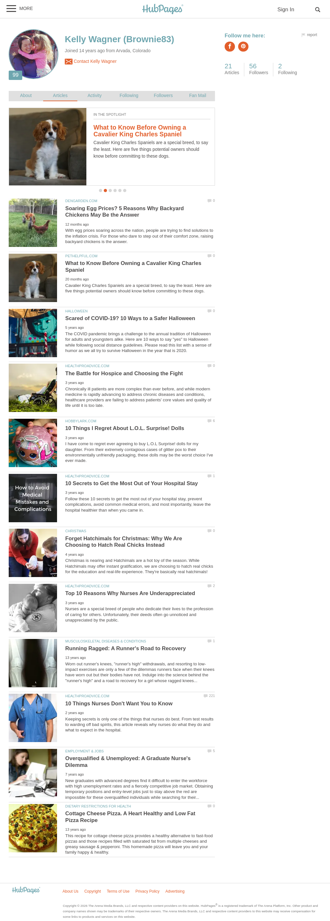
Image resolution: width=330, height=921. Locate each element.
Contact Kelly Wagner (91, 61)
